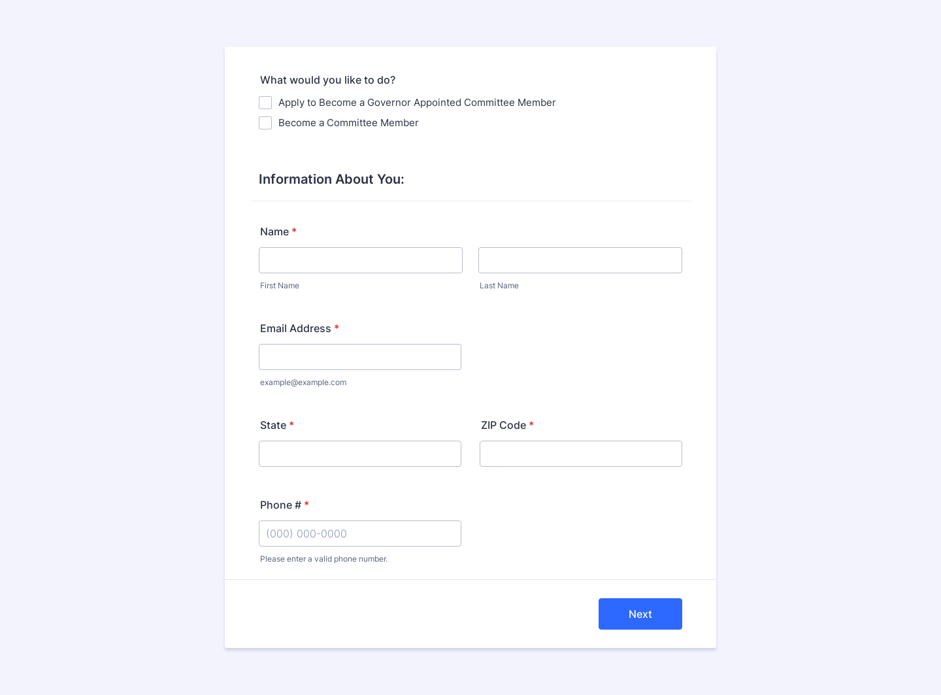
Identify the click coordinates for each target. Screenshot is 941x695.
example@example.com (303, 382)
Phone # (284, 504)
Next (640, 613)
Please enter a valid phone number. (324, 559)
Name (278, 231)
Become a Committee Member (348, 122)
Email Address (299, 328)
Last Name (499, 285)
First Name (279, 285)
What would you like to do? (327, 79)
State (277, 425)
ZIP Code (507, 425)
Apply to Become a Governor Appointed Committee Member (417, 102)
